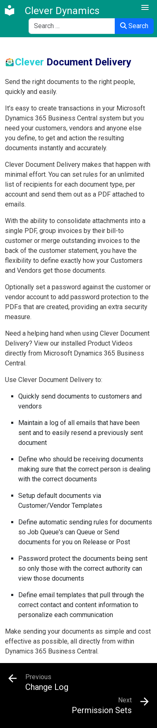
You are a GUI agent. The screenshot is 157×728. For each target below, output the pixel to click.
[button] (145, 8)
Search (134, 26)
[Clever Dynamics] (51, 11)
